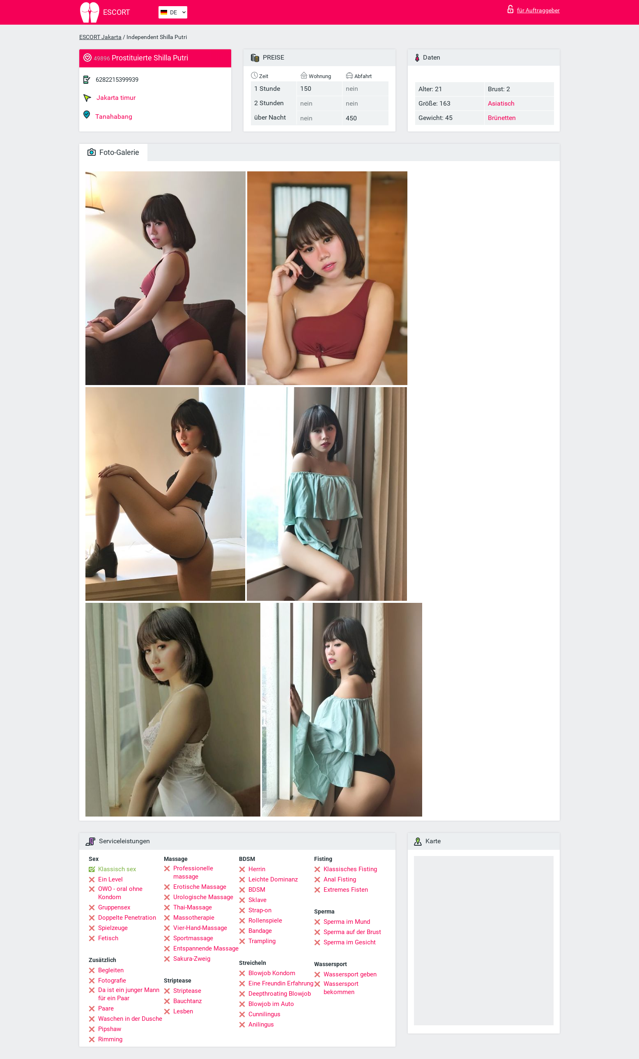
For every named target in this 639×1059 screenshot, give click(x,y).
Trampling (262, 941)
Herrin (256, 869)
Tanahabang (107, 115)
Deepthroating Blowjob (279, 993)
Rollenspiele (265, 920)
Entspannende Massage (206, 948)
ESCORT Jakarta (100, 37)
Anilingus (261, 1024)
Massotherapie (193, 917)
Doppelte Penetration (127, 917)
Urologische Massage (203, 897)
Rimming (110, 1039)
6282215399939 (117, 79)
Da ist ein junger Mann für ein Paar (128, 994)
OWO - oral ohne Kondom (120, 893)
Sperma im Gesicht (350, 942)
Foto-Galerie (113, 152)
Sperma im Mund (347, 921)
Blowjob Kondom (271, 973)
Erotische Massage (199, 887)
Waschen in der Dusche (130, 1018)
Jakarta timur (109, 98)
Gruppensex (114, 907)
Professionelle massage (193, 872)
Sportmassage (193, 938)
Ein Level (110, 879)
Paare (106, 1008)
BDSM (256, 889)
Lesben (183, 1011)
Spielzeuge (113, 928)
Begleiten (111, 970)
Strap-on (259, 910)
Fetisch (108, 938)
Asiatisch (501, 103)
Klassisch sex (117, 869)
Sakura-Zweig (191, 958)
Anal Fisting (340, 879)
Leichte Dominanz (273, 879)
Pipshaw (109, 1029)
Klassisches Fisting (350, 869)
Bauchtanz (187, 1001)
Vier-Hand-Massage (200, 928)
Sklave (257, 900)
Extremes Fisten (346, 889)
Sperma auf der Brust (352, 932)
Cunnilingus (264, 1014)
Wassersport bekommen (341, 988)
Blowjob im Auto (271, 1004)
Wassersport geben (350, 974)
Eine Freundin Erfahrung (280, 983)
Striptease (187, 990)
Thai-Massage (192, 907)
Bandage (260, 930)
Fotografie (112, 980)
